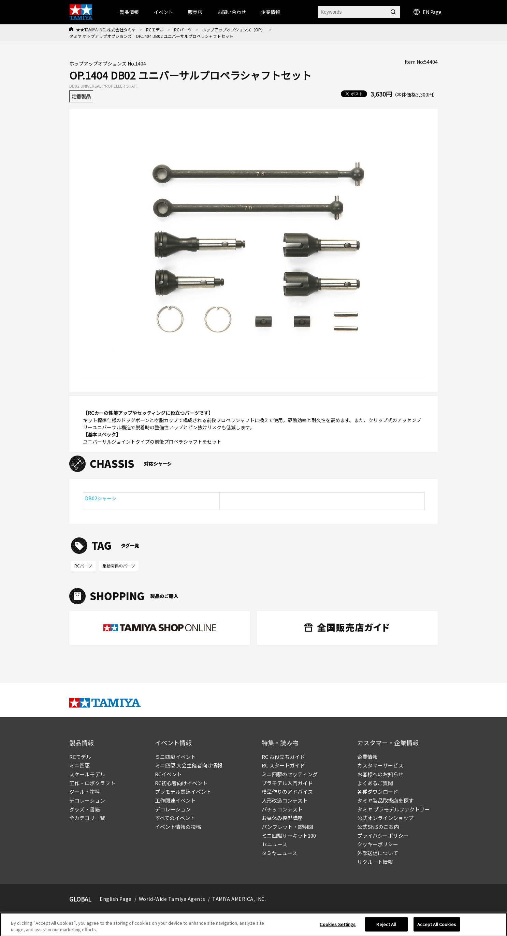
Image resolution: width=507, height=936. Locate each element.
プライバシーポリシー (382, 835)
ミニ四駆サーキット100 (289, 835)
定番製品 (81, 96)
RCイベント (168, 774)
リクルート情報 (375, 861)
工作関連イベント (175, 800)
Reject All (386, 928)
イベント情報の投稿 (178, 826)
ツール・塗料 (84, 791)
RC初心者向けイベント (181, 783)
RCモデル (155, 29)
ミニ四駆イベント (175, 756)
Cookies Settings (338, 928)
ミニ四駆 (79, 765)
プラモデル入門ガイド (287, 783)
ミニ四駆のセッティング (290, 774)
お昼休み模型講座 (282, 817)
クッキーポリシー (377, 844)
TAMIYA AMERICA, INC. (239, 898)
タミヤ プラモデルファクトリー (393, 809)
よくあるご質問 (375, 783)
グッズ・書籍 (84, 809)
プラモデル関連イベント (183, 791)
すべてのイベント (175, 817)
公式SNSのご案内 (378, 826)
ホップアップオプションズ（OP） (233, 29)
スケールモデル (87, 774)
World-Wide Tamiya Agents (172, 898)
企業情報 (367, 756)
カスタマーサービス (380, 765)
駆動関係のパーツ (118, 565)
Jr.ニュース (274, 844)
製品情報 (129, 12)
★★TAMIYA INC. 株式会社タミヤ (106, 29)
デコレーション (87, 800)
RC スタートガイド (283, 765)
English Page (116, 898)
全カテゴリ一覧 (87, 817)
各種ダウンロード (377, 791)
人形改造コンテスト (285, 800)
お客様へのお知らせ (380, 774)
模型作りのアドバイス (287, 791)
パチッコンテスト (282, 809)
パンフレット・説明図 (287, 826)
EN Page (427, 12)
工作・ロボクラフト (92, 783)
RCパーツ (183, 29)
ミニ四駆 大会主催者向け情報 (188, 765)
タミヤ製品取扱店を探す (385, 800)
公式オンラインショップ (385, 817)
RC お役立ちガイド (283, 756)
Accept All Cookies (436, 928)
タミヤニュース (279, 852)
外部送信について (377, 852)
